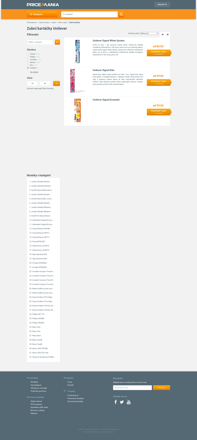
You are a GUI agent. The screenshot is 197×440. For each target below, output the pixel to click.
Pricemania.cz (32, 22)
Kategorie (36, 14)
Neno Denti (36, 336)
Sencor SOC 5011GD (40, 353)
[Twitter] (121, 403)
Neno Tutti (36, 327)
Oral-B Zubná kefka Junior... (42, 199)
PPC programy (36, 404)
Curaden (35, 60)
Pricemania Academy (75, 398)
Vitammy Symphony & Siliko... (43, 357)
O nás (69, 382)
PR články (34, 382)
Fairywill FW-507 (38, 241)
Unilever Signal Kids (103, 70)
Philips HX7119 (38, 314)
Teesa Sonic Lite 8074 (40, 246)
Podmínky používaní (38, 391)
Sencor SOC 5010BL (40, 348)
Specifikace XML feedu (39, 407)
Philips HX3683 (38, 323)
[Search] (121, 14)
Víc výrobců (34, 72)
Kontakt (70, 385)
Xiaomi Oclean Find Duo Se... (43, 306)
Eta (33, 65)
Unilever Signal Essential (106, 99)
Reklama (34, 413)
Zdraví (54, 22)
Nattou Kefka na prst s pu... (43, 289)
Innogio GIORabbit (39, 263)
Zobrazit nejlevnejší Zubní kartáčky (40, 88)
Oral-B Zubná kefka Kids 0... (42, 190)
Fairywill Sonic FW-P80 (41, 229)
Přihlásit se (162, 4)
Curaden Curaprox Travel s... (43, 271)
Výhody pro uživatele (39, 388)
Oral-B (35, 54)
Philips (35, 57)
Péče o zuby (62, 22)
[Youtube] (129, 403)
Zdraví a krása (44, 22)
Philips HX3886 (38, 318)
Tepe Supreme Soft (39, 254)
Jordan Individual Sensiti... (41, 186)
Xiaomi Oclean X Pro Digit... (43, 297)
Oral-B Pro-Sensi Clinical (40, 216)
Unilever (34, 68)
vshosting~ (110, 432)
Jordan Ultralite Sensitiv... (41, 182)
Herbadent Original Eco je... (42, 220)
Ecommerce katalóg (75, 401)
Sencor (35, 62)
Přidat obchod (36, 401)
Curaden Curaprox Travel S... (43, 280)
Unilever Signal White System (109, 40)
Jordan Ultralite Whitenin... (41, 207)
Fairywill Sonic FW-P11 (41, 233)
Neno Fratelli (37, 340)
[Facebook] (115, 403)
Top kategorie (36, 385)
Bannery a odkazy (38, 410)
